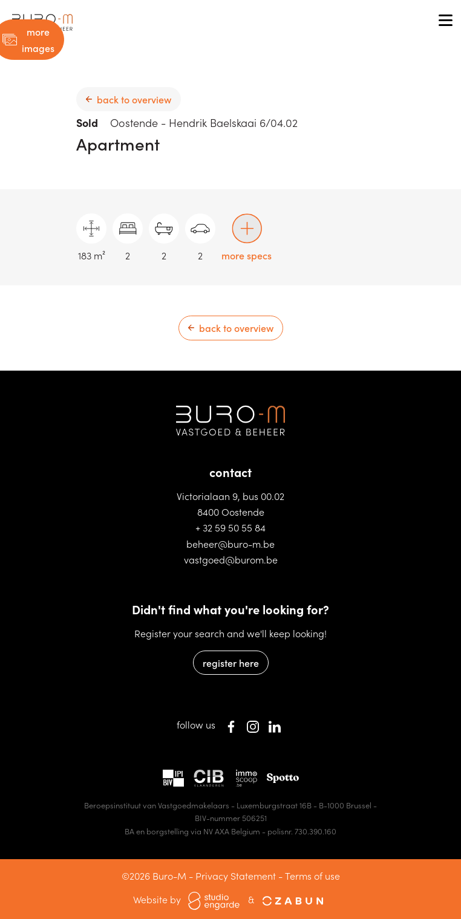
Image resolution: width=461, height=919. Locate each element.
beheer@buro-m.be (230, 543)
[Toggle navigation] (445, 21)
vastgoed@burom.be (231, 559)
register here (231, 662)
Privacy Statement (235, 875)
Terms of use (312, 875)
